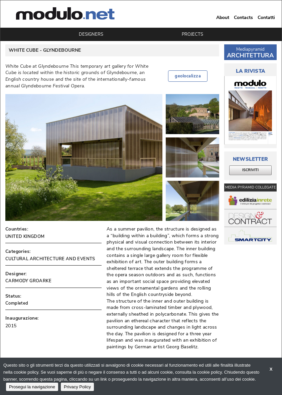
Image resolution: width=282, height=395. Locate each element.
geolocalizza (188, 76)
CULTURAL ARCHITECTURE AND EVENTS (50, 259)
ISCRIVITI (250, 169)
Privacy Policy (77, 386)
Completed (16, 303)
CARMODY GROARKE (28, 281)
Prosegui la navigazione (32, 386)
